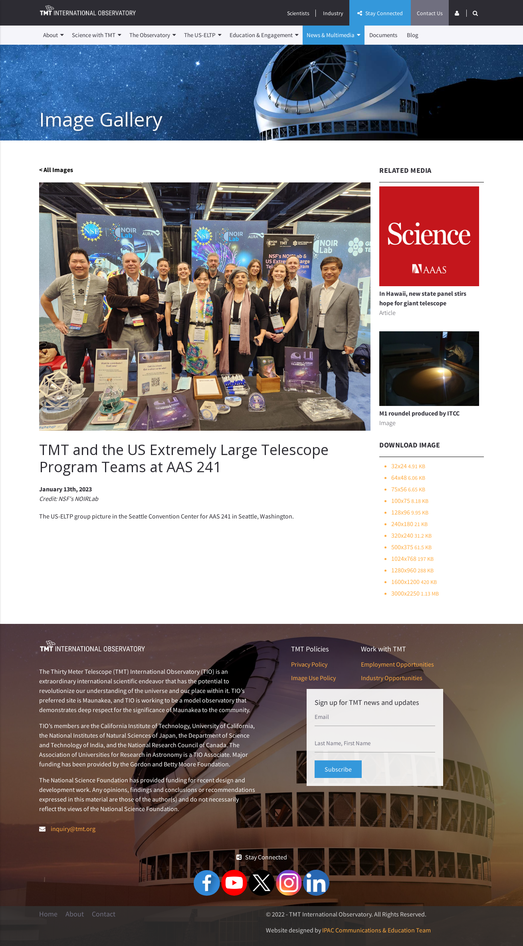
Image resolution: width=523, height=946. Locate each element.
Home (48, 914)
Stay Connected (380, 13)
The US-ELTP (203, 35)
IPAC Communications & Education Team (376, 930)
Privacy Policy (309, 664)
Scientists (298, 13)
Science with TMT (96, 35)
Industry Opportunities (391, 678)
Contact (103, 914)
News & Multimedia (334, 35)
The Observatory (152, 35)
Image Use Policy (313, 678)
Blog (412, 35)
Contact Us (430, 13)
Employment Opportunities (397, 664)
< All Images (56, 170)
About (53, 35)
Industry (333, 13)
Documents (383, 35)
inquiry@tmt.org (73, 829)
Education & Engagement (264, 35)
